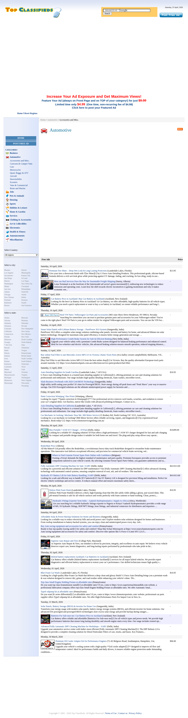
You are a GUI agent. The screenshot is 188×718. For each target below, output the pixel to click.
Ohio (23, 345)
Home (21, 138)
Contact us (122, 713)
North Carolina (26, 340)
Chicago (7, 295)
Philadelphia (25, 289)
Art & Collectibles (18, 223)
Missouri (24, 318)
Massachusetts (9, 375)
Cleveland (25, 286)
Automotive (14, 157)
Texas (23, 367)
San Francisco (26, 305)
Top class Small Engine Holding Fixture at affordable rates (66, 582)
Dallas (23, 297)
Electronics (14, 227)
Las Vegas (25, 281)
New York (25, 337)
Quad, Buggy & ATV (19, 173)
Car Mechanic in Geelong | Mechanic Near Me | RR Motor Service (70, 415)
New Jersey (25, 331)
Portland (7, 300)
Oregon (24, 350)
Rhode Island (26, 356)
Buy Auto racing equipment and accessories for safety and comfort (70, 526)
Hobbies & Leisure (18, 208)
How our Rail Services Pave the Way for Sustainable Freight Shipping (84, 281)
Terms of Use (110, 713)
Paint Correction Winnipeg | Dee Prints (58, 396)
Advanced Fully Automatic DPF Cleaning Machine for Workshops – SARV (73, 626)
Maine (6, 369)
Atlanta (7, 292)
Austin (23, 295)
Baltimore (8, 303)
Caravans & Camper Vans (21, 163)
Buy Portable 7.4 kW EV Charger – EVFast (68, 430)
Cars (12, 167)
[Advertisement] (94, 45)
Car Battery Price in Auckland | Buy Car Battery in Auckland (77, 299)
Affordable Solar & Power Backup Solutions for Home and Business (71, 516)
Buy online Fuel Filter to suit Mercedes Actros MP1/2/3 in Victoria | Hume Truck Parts (78, 355)
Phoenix (7, 270)
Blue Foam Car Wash (50, 572)
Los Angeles (8, 273)
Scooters (13, 182)
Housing (13, 200)
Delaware (7, 340)
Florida (7, 337)
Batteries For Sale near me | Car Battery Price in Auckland (76, 615)
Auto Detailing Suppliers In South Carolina (59, 372)
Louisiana (7, 367)
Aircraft (13, 176)
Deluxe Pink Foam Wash (60, 490)
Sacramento (8, 276)
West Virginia (26, 380)
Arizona (7, 320)
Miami (6, 286)
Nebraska (24, 323)
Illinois (6, 353)
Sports (12, 204)
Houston (24, 300)
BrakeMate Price (48, 446)
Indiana (7, 356)
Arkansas (7, 326)
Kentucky (7, 364)
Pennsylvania (26, 353)
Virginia (24, 375)
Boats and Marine (17, 188)
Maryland (7, 372)
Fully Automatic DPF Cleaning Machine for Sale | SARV (66, 466)
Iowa (6, 359)
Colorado (7, 329)
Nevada (24, 326)
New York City (26, 284)
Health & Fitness (17, 231)
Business (13, 153)
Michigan (7, 378)
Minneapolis (25, 273)
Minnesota (8, 380)
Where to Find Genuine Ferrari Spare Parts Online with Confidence (81, 455)
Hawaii (7, 348)
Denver (7, 281)
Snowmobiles (16, 179)
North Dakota (26, 342)
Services (13, 215)
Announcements (17, 235)
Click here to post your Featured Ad (94, 107)
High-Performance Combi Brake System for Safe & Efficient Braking (81, 339)
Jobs (11, 192)
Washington (8, 284)
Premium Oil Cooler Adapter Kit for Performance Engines (81, 641)
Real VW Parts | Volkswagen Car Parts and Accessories (84, 314)
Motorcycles (15, 170)
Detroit (23, 270)
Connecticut (8, 334)
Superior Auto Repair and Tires (64, 541)
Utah (23, 369)
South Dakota (26, 361)
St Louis (24, 278)
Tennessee (25, 364)
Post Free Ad (21, 143)
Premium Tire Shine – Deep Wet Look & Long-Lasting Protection (78, 270)
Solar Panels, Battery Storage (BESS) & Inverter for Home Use (68, 606)
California (8, 331)
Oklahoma (25, 348)
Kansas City (25, 276)
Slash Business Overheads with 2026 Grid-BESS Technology (67, 381)
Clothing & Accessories (20, 219)
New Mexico (26, 334)
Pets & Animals (16, 196)
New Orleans (9, 297)
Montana (24, 320)
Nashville (24, 292)
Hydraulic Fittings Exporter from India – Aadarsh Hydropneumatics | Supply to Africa (90, 501)
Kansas (7, 361)
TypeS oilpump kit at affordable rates (57, 591)
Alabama (7, 323)
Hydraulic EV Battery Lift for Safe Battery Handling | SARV (67, 475)
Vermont (24, 372)
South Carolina (26, 359)
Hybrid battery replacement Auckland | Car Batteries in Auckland (79, 557)
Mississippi (8, 383)
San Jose (7, 289)
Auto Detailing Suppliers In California (57, 406)
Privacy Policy (135, 713)
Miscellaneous (16, 239)
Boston (6, 305)
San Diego (8, 278)
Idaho (6, 350)
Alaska (6, 318)
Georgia (7, 342)
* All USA (8, 345)
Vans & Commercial (19, 185)
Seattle (23, 303)
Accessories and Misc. (20, 160)
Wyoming (24, 386)
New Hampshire (27, 329)
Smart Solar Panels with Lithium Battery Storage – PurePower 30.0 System (73, 329)
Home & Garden (17, 212)
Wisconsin (25, 383)
